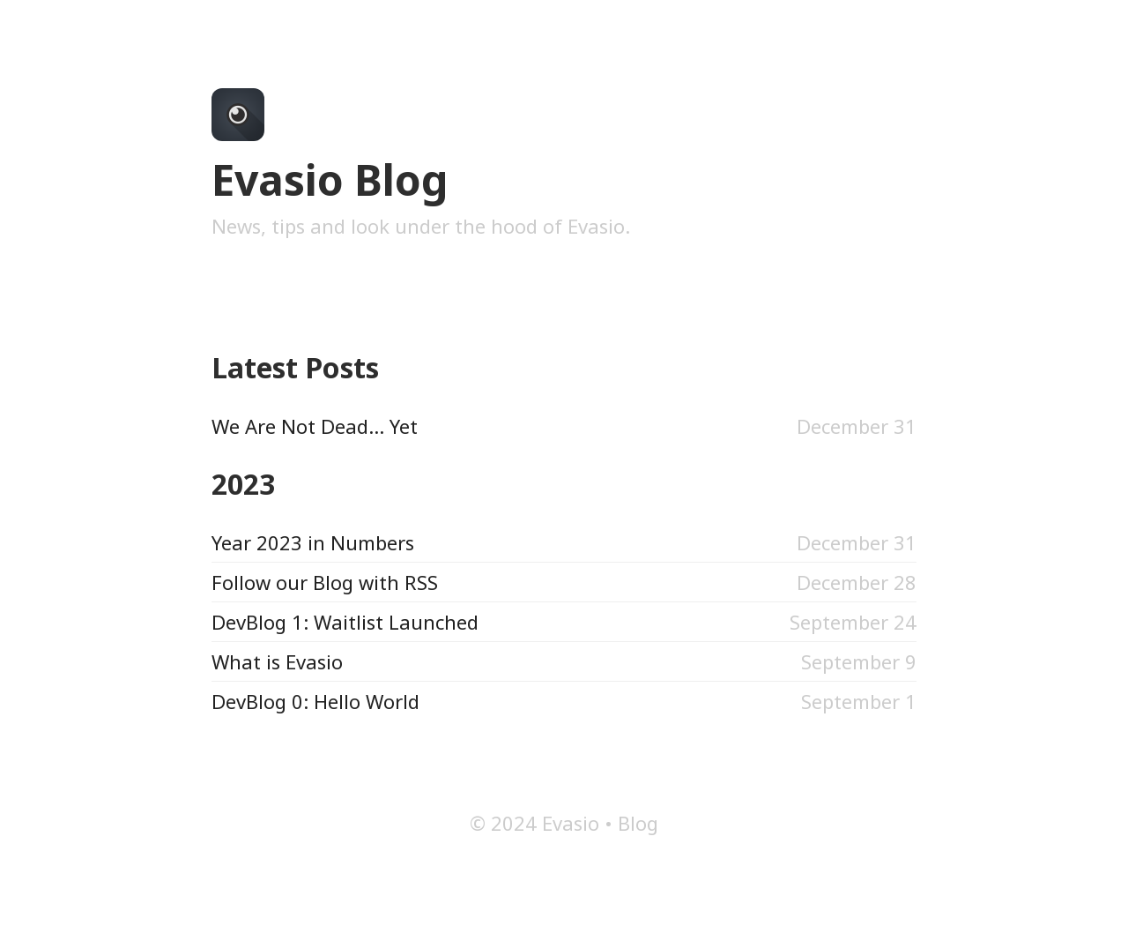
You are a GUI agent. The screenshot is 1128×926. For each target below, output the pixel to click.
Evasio (570, 823)
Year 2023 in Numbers (313, 542)
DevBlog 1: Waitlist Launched (345, 622)
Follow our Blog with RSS (325, 582)
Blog (638, 823)
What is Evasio (277, 661)
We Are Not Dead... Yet (315, 426)
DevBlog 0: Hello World (315, 701)
